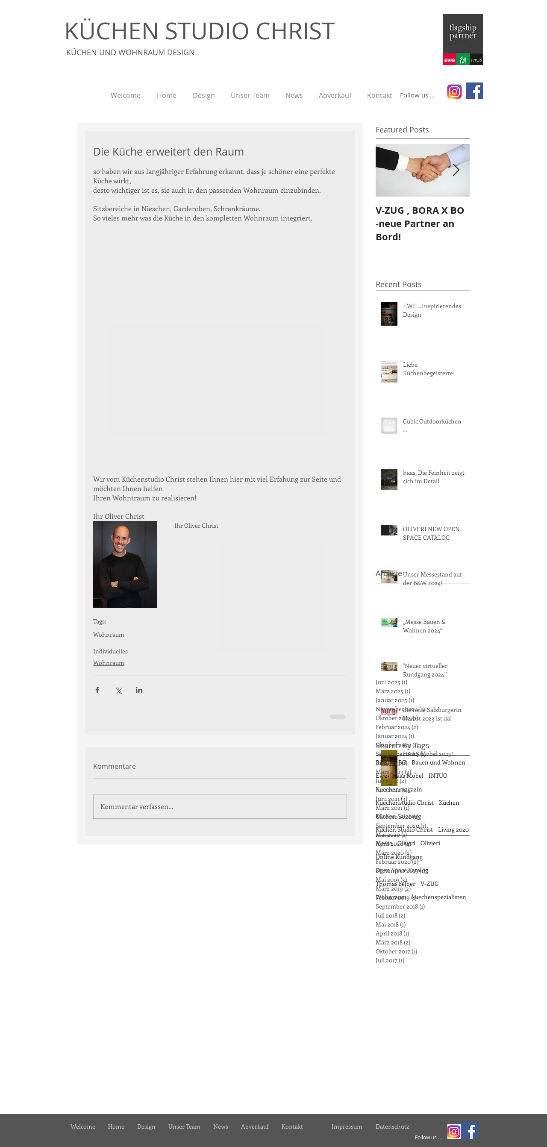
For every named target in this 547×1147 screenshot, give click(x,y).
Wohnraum (108, 634)
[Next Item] (456, 170)
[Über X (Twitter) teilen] (118, 690)
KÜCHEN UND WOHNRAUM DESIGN (130, 52)
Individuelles (110, 651)
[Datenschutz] (392, 1126)
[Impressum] (347, 1126)
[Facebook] (474, 90)
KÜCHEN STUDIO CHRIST (199, 30)
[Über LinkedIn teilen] (139, 690)
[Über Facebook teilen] (97, 690)
